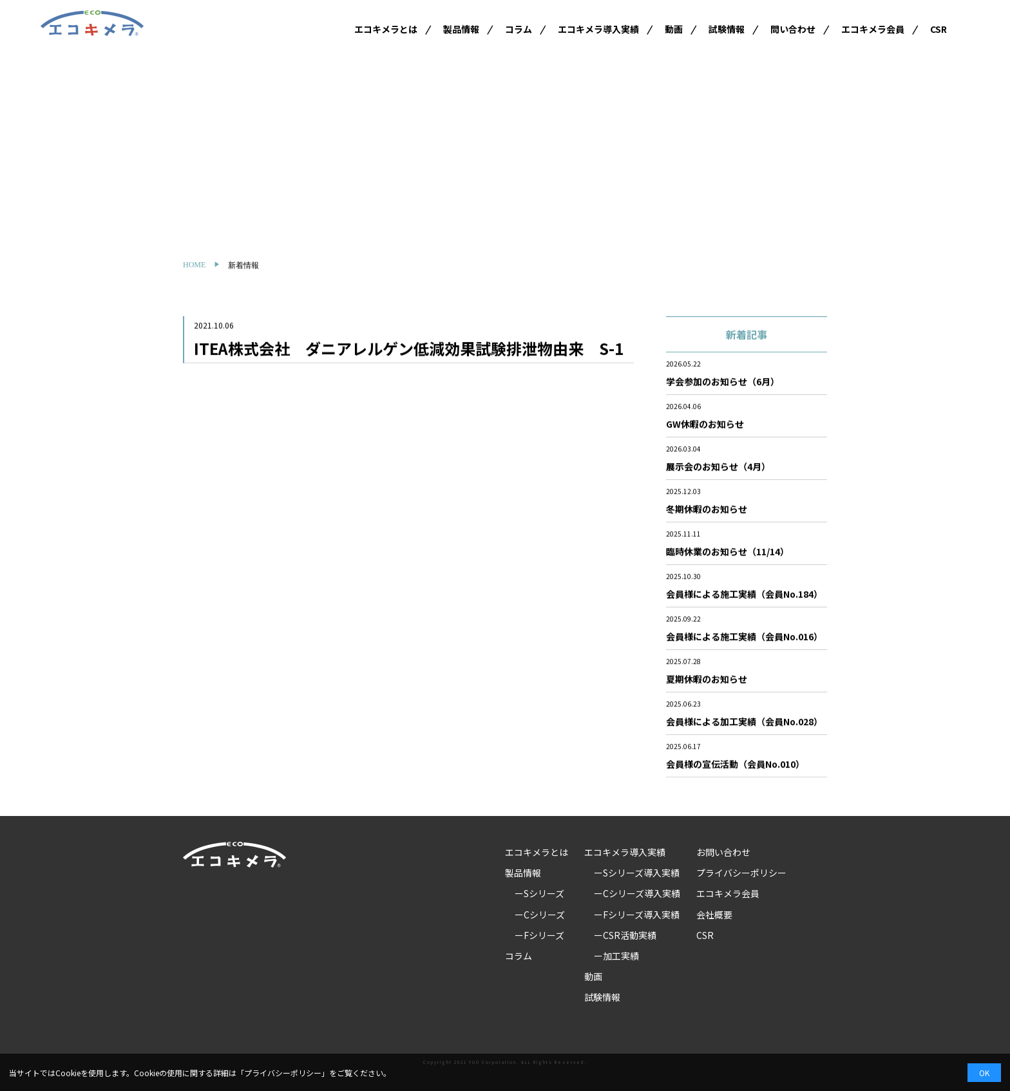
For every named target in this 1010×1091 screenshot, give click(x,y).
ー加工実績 (616, 955)
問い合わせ (792, 29)
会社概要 (714, 914)
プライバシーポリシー (741, 872)
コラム (518, 29)
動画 (674, 29)
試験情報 (727, 29)
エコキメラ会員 (872, 29)
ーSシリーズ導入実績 (637, 872)
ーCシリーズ (540, 914)
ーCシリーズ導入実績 (637, 893)
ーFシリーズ (539, 935)
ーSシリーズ (539, 893)
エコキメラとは (385, 29)
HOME (194, 264)
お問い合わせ (723, 852)
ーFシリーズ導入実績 (637, 914)
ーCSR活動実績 (625, 935)
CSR (938, 29)
